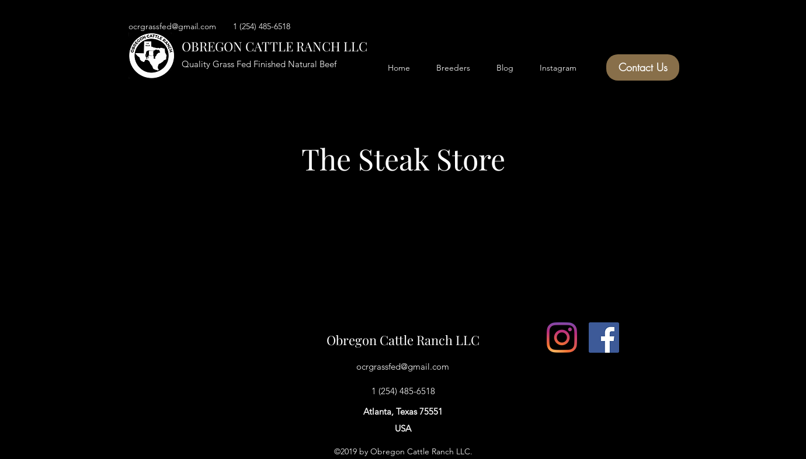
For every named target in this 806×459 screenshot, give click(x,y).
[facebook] (604, 337)
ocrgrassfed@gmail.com (402, 366)
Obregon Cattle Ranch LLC (403, 340)
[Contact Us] (642, 67)
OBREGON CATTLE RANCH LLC (274, 46)
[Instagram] (562, 337)
